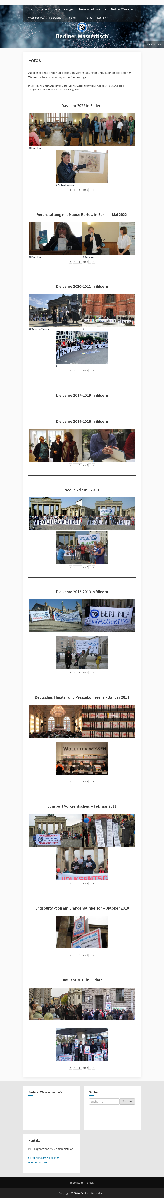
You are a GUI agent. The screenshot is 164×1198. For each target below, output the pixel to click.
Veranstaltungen (64, 9)
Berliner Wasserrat (122, 9)
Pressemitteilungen (90, 9)
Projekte (71, 17)
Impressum (76, 1182)
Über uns (44, 9)
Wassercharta (36, 17)
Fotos (89, 17)
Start (31, 9)
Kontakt (101, 17)
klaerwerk (55, 17)
